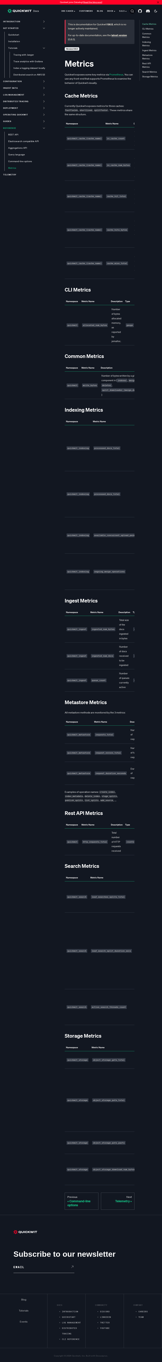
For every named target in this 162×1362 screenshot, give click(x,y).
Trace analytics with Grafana (28, 61)
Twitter (105, 1322)
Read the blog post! (92, 2)
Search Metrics (149, 71)
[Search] (132, 11)
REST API (13, 134)
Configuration (12, 81)
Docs (23, 11)
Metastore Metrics (147, 57)
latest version (119, 35)
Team (141, 1317)
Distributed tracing (16, 101)
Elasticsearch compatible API (23, 141)
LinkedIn (105, 1317)
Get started (11, 28)
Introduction (11, 21)
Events (24, 1321)
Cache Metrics (149, 24)
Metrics (12, 168)
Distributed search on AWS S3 (29, 74)
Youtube (105, 1328)
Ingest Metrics (149, 50)
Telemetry (9, 174)
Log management (14, 94)
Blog (100, 11)
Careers (143, 1311)
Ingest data (10, 88)
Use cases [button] (67, 11)
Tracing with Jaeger (23, 54)
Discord (105, 1311)
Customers (86, 11)
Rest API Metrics (146, 65)
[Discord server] (148, 11)
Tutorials (12, 48)
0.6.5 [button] (122, 11)
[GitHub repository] (140, 11)
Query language (16, 154)
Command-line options (20, 161)
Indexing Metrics (146, 44)
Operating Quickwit (15, 114)
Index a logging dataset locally (29, 68)
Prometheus (116, 74)
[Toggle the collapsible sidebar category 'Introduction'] (44, 21)
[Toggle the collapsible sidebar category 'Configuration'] (44, 81)
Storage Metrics (150, 76)
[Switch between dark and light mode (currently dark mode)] (155, 11)
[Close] (158, 2)
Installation (14, 41)
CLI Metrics (147, 28)
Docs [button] (110, 11)
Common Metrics (146, 35)
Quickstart (13, 34)
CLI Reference (71, 1339)
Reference (9, 128)
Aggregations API (17, 147)
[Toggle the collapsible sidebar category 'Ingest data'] (44, 88)
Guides (7, 121)
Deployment (10, 108)
